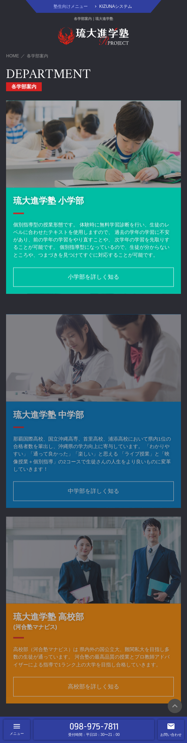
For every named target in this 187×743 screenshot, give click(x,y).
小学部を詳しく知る (93, 278)
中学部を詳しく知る (93, 499)
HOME (12, 55)
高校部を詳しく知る (93, 695)
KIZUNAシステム (115, 6)
